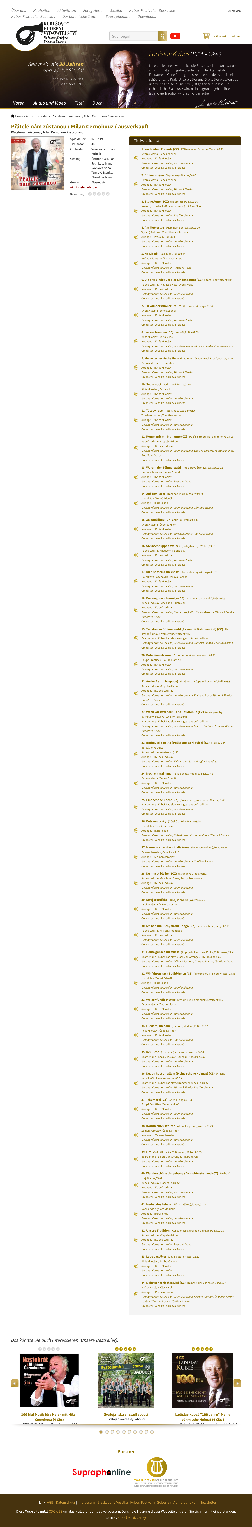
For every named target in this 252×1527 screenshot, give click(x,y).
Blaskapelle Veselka (112, 1502)
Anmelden (234, 11)
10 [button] (152, 1432)
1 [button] (101, 1432)
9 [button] (146, 1432)
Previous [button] (15, 1383)
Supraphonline (118, 16)
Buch (97, 103)
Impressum (86, 1502)
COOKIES (55, 1511)
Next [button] (237, 1383)
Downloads (147, 16)
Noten (19, 103)
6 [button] (129, 1432)
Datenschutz (65, 1502)
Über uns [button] (18, 10)
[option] (49, 1383)
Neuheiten (41, 10)
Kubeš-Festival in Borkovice (152, 10)
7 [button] (135, 1432)
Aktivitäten (67, 10)
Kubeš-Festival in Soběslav (33, 16)
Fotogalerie (92, 10)
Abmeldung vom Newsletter (194, 1502)
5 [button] (124, 1432)
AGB (50, 1502)
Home (19, 116)
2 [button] (107, 1432)
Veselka (115, 10)
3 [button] (112, 1432)
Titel (79, 103)
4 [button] (118, 1432)
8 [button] (141, 1432)
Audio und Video (50, 103)
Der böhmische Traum (80, 16)
